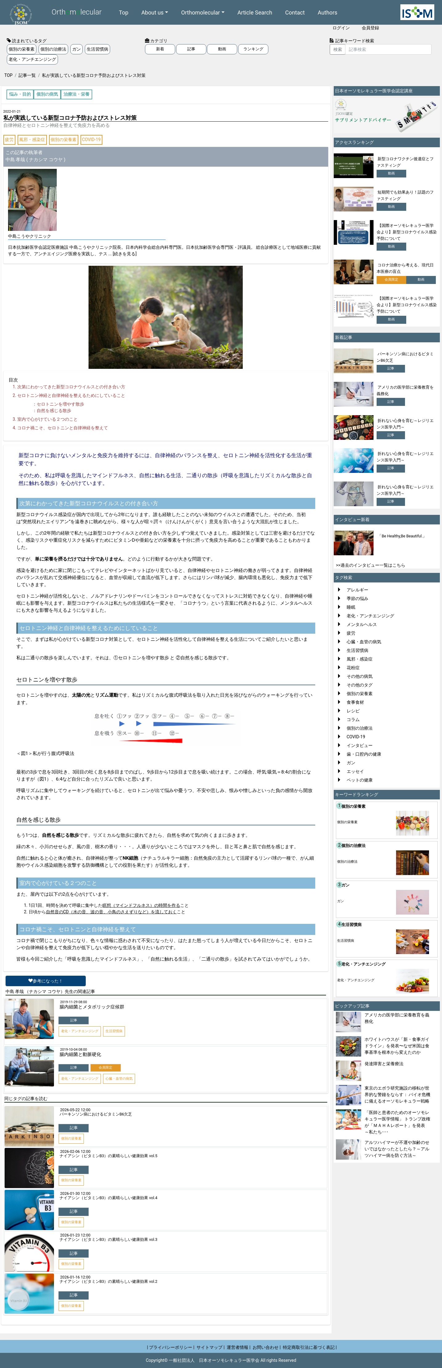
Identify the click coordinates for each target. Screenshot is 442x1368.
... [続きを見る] (122, 253)
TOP (8, 75)
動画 (222, 49)
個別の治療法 (53, 49)
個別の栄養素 (22, 49)
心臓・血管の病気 (364, 641)
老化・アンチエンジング (32, 59)
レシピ (353, 710)
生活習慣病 (97, 49)
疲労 (9, 139)
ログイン (341, 27)
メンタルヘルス (362, 624)
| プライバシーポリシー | (170, 1347)
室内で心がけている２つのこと (47, 419)
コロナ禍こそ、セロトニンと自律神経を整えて (62, 427)
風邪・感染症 (32, 139)
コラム (353, 719)
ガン (76, 49)
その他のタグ (360, 684)
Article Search (255, 12)
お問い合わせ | (267, 1347)
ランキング (253, 49)
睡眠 (351, 607)
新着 (160, 49)
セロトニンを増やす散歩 (60, 404)
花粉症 (353, 667)
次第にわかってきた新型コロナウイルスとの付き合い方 (71, 386)
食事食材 (355, 702)
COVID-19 (91, 139)
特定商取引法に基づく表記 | (310, 1347)
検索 (337, 49)
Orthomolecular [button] (200, 12)
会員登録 (370, 27)
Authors (327, 12)
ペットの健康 (360, 780)
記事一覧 (27, 75)
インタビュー (360, 745)
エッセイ (355, 771)
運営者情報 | (238, 1347)
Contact (295, 12)
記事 (191, 49)
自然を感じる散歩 (54, 410)
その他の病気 (360, 676)
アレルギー (357, 589)
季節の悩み (357, 598)
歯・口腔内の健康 (364, 754)
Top (124, 12)
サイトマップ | (210, 1347)
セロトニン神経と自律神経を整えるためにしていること (71, 395)
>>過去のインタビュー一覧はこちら (370, 565)
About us (152, 12)
